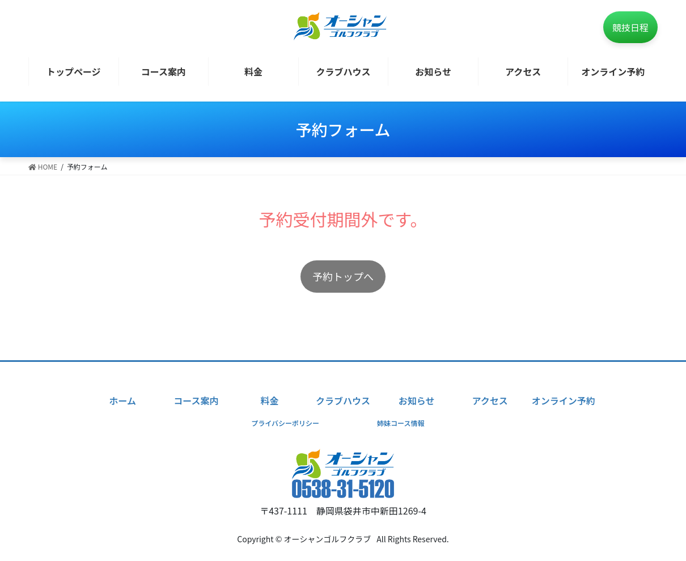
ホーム (122, 400)
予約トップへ (343, 276)
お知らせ (417, 400)
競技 (630, 27)
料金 (269, 400)
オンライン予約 (563, 400)
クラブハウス (343, 400)
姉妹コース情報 (400, 423)
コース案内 (195, 400)
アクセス (490, 400)
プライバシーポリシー (285, 423)
